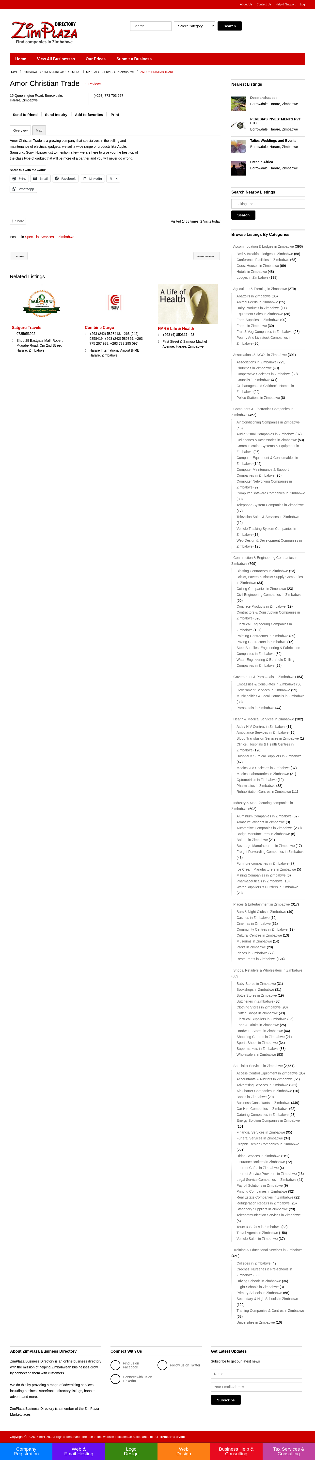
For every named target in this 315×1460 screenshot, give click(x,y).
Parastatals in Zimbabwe (255, 708)
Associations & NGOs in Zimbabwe (259, 355)
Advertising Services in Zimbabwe (262, 1085)
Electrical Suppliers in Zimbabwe (261, 1019)
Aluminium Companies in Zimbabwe (263, 816)
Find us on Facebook (124, 1365)
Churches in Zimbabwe (254, 368)
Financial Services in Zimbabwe (260, 1132)
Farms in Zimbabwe (251, 326)
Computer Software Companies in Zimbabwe (270, 493)
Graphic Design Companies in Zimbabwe (267, 1144)
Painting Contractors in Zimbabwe (262, 636)
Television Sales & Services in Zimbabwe (267, 517)
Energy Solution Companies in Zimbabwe (268, 1120)
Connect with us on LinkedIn (131, 1379)
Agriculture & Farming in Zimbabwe (259, 289)
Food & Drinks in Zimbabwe (257, 1025)
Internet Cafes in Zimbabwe (257, 1168)
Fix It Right (24, 262)
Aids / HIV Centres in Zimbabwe (260, 727)
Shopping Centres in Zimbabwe (260, 1037)
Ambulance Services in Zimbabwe (262, 732)
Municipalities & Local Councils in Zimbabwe (270, 696)
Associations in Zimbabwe (256, 362)
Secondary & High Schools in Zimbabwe (267, 1299)
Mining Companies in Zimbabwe (260, 875)
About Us (246, 4)
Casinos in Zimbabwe (252, 918)
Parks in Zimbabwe (251, 947)
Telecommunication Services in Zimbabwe (268, 1215)
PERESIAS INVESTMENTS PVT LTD (275, 121)
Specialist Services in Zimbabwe (110, 71)
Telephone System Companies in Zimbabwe (270, 505)
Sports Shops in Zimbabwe (257, 1043)
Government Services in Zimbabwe (263, 690)
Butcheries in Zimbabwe (254, 1001)
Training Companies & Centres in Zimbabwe (270, 1311)
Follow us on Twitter (179, 1365)
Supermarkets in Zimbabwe (257, 1049)
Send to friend (25, 114)
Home (20, 59)
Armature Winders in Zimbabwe (260, 822)
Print (115, 114)
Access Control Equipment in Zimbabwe (267, 1073)
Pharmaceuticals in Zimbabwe (259, 881)
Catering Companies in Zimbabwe (262, 1115)
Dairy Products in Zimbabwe (258, 308)
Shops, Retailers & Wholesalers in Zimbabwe (266, 970)
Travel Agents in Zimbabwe (257, 1233)
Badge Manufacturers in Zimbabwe (263, 834)
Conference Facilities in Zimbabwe (262, 260)
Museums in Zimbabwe (254, 941)
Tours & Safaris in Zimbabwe (258, 1227)
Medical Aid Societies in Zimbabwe (263, 768)
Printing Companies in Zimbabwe (261, 1191)
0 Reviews (93, 84)
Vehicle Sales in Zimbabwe (257, 1239)
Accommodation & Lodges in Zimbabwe (262, 246)
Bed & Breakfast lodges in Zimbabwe (264, 254)
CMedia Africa (261, 162)
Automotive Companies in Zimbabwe (264, 828)
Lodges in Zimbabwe (252, 277)
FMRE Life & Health (176, 334)
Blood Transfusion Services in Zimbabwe (267, 738)
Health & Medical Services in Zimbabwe (262, 719)
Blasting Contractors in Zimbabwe (262, 571)
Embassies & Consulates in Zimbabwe (265, 684)
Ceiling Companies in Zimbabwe (261, 589)
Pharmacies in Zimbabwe (255, 786)
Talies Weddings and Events (273, 141)
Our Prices (96, 59)
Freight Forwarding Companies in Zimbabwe (270, 852)
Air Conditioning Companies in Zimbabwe (268, 422)
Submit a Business (134, 59)
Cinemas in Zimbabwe (253, 923)
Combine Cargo (99, 333)
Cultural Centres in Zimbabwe (259, 935)
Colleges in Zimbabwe (253, 1263)
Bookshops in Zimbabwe (255, 989)
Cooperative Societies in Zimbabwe (263, 374)
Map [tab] (39, 130)
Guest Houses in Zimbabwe (257, 266)
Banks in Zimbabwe (251, 1097)
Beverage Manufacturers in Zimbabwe (265, 846)
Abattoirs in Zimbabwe (253, 296)
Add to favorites (89, 114)
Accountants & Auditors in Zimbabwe (264, 1079)
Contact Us (263, 4)
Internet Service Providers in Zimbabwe (266, 1174)
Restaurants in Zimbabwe (256, 959)
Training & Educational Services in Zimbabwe (266, 1250)
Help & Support (285, 4)
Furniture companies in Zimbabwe (262, 863)
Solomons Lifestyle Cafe (194, 262)
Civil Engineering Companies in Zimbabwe (268, 595)
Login (303, 4)
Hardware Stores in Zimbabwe (259, 1031)
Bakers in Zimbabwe (252, 840)
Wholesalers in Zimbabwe (256, 1054)
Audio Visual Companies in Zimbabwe (265, 434)
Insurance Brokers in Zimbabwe (260, 1162)
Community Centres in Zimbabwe (261, 929)
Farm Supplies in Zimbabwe (257, 320)
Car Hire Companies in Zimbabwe (262, 1109)
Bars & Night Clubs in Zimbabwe (261, 912)
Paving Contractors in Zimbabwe (261, 642)
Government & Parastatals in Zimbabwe (262, 677)
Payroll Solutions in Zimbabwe (259, 1185)
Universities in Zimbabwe (255, 1322)
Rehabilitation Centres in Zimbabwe (263, 792)
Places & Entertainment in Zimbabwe (260, 904)
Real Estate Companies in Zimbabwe (264, 1197)
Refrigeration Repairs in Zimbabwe (263, 1203)
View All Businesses (56, 59)
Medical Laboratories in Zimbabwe (262, 774)
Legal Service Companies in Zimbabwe (266, 1180)
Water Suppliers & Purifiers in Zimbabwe (267, 887)
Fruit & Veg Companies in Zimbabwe (264, 332)
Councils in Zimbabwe (253, 380)
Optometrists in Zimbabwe (256, 780)
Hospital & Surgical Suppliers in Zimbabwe (268, 756)
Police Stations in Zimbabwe (258, 398)
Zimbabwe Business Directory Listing (52, 71)
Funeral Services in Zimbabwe (259, 1138)
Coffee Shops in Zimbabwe (257, 1013)
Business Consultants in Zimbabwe (263, 1103)
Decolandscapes (264, 98)
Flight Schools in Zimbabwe (257, 1287)
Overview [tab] (20, 130)
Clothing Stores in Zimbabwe (258, 1007)
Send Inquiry (56, 114)
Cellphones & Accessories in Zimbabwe (266, 440)
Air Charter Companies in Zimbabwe (264, 1091)
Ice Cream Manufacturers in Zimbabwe (266, 869)
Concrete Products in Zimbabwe (260, 606)
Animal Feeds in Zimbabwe (257, 302)
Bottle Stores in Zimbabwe (256, 995)
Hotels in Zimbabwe (251, 272)
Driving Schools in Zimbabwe (258, 1281)
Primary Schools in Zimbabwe (259, 1293)
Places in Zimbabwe (251, 953)
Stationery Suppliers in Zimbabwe (262, 1209)
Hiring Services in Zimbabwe (258, 1156)
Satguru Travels (26, 333)
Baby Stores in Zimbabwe (256, 984)
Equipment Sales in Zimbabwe (259, 314)
